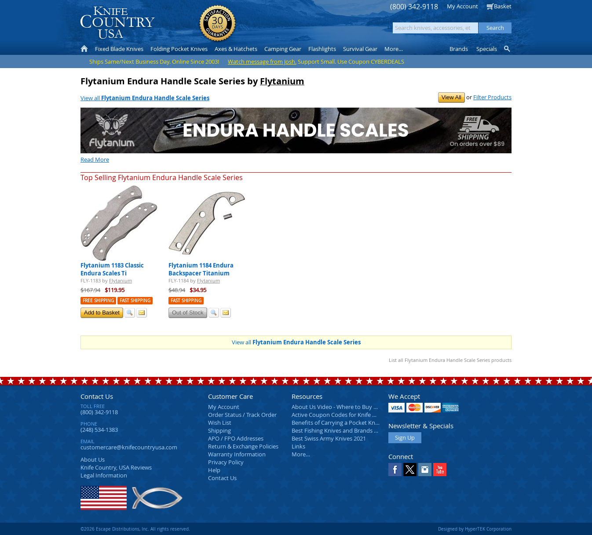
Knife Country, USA (117, 22)
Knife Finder (508, 49)
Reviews (116, 467)
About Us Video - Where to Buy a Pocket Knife (351, 407)
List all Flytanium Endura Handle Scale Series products (450, 360)
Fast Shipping (135, 301)
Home (84, 49)
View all (144, 98)
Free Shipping (98, 301)
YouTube (439, 469)
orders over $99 (266, 27)
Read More (94, 159)
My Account (462, 6)
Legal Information (103, 475)
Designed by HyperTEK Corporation (475, 529)
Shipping (219, 430)
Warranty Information (237, 454)
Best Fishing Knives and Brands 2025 (339, 430)
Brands (458, 49)
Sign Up (405, 437)
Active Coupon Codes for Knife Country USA (349, 415)
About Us (92, 459)
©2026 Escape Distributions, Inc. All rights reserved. (135, 529)
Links (298, 446)
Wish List (219, 423)
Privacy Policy (226, 462)
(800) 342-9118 (414, 6)
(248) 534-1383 (99, 430)
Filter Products (492, 97)
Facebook (395, 469)
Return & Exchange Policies (243, 446)
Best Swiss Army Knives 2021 (329, 438)
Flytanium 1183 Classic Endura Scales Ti (112, 269)
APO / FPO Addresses (235, 438)
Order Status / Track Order (242, 415)
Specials (486, 49)
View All (451, 97)
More (393, 49)
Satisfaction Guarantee (217, 24)
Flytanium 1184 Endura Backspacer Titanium (201, 269)
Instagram (424, 469)
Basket (503, 6)
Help (214, 470)
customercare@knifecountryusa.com (128, 447)
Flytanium (282, 81)
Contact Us (96, 396)
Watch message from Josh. (262, 61)
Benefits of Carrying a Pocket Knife (336, 423)
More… (301, 454)
